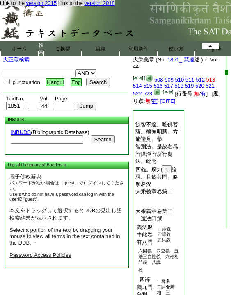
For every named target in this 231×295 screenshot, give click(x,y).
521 (210, 86)
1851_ (174, 60)
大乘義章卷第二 (154, 191)
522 (137, 94)
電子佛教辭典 (25, 176)
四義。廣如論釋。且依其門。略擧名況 (156, 176)
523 (147, 94)
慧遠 (189, 60)
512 (200, 80)
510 (179, 80)
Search (102, 139)
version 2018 (99, 3)
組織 (100, 49)
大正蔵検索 (16, 60)
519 (189, 86)
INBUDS (21, 132)
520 (199, 86)
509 (169, 80)
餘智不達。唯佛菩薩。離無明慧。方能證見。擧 (156, 131)
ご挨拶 (62, 49)
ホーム (19, 49)
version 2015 (41, 3)
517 (168, 86)
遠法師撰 (151, 219)
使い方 (176, 49)
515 (147, 86)
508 (158, 80)
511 (189, 80)
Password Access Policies (40, 255)
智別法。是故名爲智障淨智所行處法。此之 (156, 153)
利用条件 (138, 49)
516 (158, 86)
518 (178, 86)
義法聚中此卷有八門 (145, 234)
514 (137, 86)
